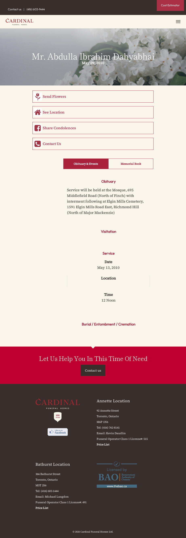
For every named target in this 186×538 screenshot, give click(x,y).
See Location (54, 112)
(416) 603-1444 (36, 9)
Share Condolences (59, 127)
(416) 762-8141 (111, 428)
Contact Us (52, 143)
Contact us (14, 9)
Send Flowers (54, 96)
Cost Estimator (170, 5)
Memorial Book (131, 164)
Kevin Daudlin (116, 433)
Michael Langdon (57, 497)
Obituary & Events (86, 164)
